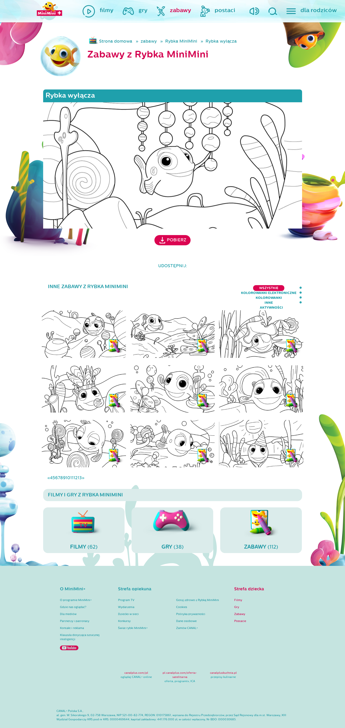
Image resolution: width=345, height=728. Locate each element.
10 (68, 464)
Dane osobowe (186, 607)
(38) (172, 516)
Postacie (240, 607)
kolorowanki (241, 288)
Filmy (238, 586)
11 (71, 464)
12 (75, 464)
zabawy (149, 41)
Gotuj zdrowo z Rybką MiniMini (197, 586)
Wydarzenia (126, 593)
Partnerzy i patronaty (74, 607)
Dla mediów (68, 600)
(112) (261, 516)
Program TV (126, 586)
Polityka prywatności (190, 600)
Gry (236, 593)
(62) (84, 516)
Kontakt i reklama (72, 614)
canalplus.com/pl (136, 659)
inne (266, 288)
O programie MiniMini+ (76, 586)
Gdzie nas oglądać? (73, 593)
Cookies (181, 593)
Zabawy (239, 600)
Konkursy (124, 607)
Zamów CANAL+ (187, 614)
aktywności (290, 288)
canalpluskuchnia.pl (223, 659)
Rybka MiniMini (181, 41)
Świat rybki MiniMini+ (133, 614)
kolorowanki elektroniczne (192, 288)
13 (80, 464)
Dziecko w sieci (128, 600)
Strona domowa (115, 41)
